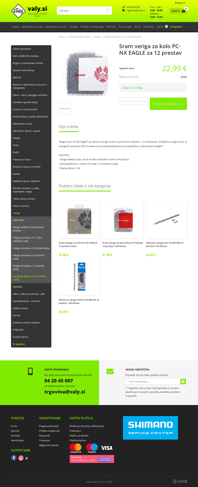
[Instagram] (21, 458)
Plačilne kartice (78, 440)
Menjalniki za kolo (22, 123)
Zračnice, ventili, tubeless (26, 322)
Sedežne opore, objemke (26, 181)
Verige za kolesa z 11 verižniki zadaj (28, 267)
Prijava (180, 2)
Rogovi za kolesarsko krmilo (28, 63)
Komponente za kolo (56, 26)
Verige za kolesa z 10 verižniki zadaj (28, 257)
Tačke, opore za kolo (24, 198)
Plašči (16, 152)
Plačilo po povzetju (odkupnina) (87, 426)
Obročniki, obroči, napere (26, 131)
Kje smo (15, 430)
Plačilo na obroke (79, 435)
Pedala (16, 138)
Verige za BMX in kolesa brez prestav (28, 228)
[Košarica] (177, 11)
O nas (14, 426)
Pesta (16, 145)
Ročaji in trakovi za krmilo (27, 166)
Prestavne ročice (22, 159)
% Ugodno (176, 26)
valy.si (62, 36)
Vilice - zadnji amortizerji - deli (29, 294)
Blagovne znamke (48, 445)
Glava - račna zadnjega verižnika (30, 95)
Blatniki (17, 77)
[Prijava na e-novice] (183, 381)
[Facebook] (13, 458)
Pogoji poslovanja (48, 426)
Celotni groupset (22, 48)
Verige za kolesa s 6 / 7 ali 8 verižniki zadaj (27, 239)
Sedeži (16, 174)
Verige (16, 213)
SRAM (184, 76)
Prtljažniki (18, 329)
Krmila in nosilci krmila (25, 109)
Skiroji (137, 26)
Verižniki (17, 286)
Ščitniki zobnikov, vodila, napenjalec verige (26, 190)
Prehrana (111, 26)
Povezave (44, 440)
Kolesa (15, 26)
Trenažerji (148, 26)
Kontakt (15, 435)
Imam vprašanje (133, 101)
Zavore (16, 315)
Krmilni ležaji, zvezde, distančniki (30, 116)
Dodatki (73, 26)
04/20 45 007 (133, 7)
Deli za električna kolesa (25, 56)
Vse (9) (162, 26)
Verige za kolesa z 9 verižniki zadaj (31, 248)
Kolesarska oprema (32, 26)
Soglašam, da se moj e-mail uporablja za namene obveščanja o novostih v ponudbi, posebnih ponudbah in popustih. (152, 391)
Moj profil (44, 435)
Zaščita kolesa (20, 308)
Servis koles (17, 440)
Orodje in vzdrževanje (91, 26)
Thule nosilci (125, 26)
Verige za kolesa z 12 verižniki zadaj (29, 278)
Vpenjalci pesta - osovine (26, 301)
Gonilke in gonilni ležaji (25, 102)
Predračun (75, 430)
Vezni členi (18, 220)
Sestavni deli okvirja (23, 70)
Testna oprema (21, 205)
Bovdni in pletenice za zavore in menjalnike (30, 86)
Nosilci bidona (20, 337)
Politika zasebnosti (49, 430)
